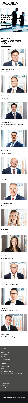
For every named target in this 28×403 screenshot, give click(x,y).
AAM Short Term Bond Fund (7, 371)
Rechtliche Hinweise (5, 383)
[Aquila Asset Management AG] (10, 4)
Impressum (3, 382)
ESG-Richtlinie (4, 385)
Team (2, 368)
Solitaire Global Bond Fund (7, 369)
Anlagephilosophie (5, 366)
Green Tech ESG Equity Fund (7, 375)
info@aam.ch (7, 359)
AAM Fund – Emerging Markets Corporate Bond (11, 373)
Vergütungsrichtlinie (5, 387)
